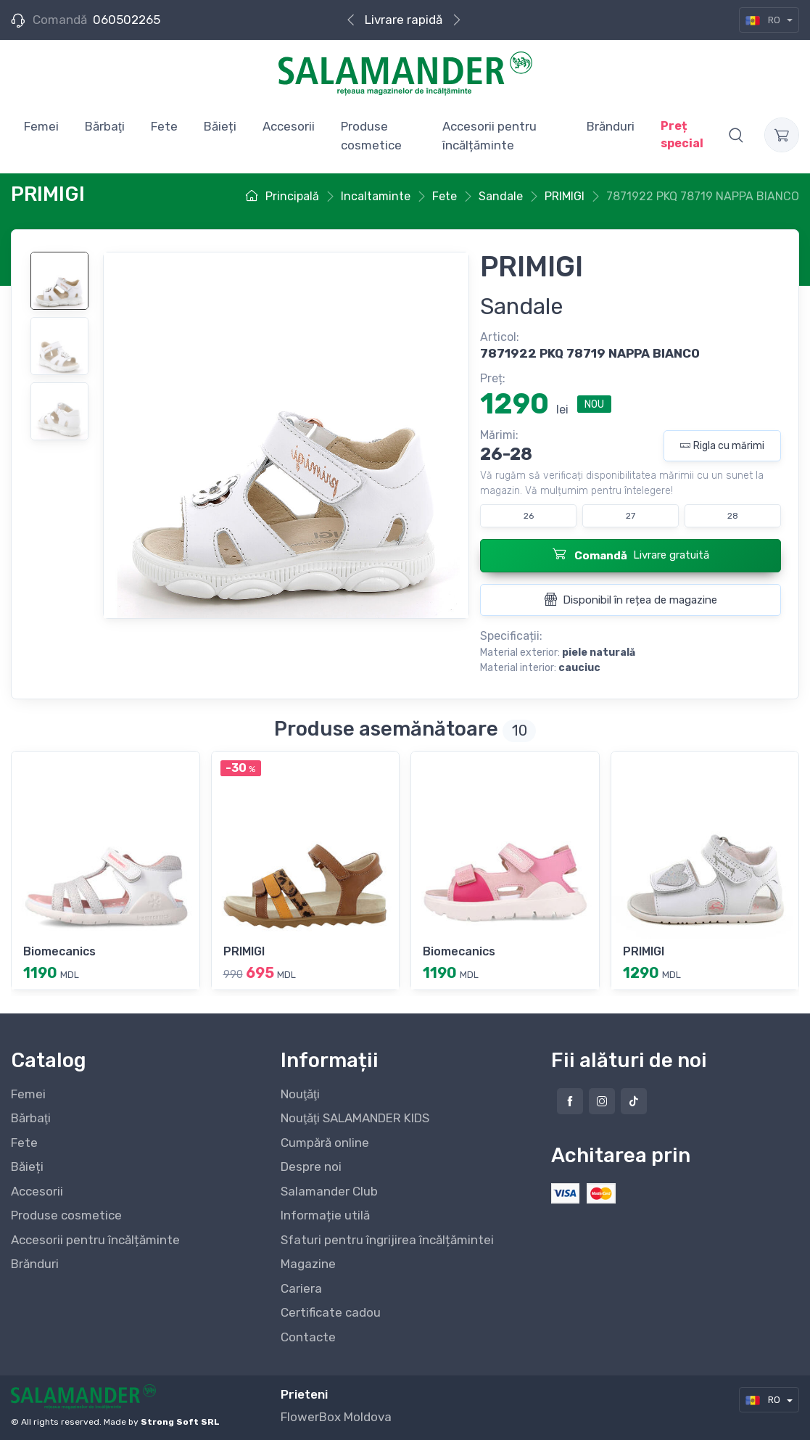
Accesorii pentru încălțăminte (95, 1240)
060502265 (126, 19)
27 (630, 516)
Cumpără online (325, 1142)
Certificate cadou (331, 1312)
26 (529, 516)
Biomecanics (59, 951)
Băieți (27, 1166)
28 (732, 516)
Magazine (308, 1263)
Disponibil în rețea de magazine (630, 599)
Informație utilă (325, 1215)
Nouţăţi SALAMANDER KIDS (355, 1118)
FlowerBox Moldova (336, 1417)
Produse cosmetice (66, 1215)
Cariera (301, 1288)
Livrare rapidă (403, 19)
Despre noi (311, 1166)
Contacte (308, 1337)
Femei (28, 1094)
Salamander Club (329, 1191)
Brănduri (35, 1263)
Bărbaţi (31, 1118)
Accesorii (37, 1191)
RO (763, 20)
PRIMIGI (244, 951)
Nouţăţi (300, 1094)
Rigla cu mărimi (722, 446)
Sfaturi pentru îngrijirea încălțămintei (387, 1240)
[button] (736, 135)
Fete (24, 1142)
